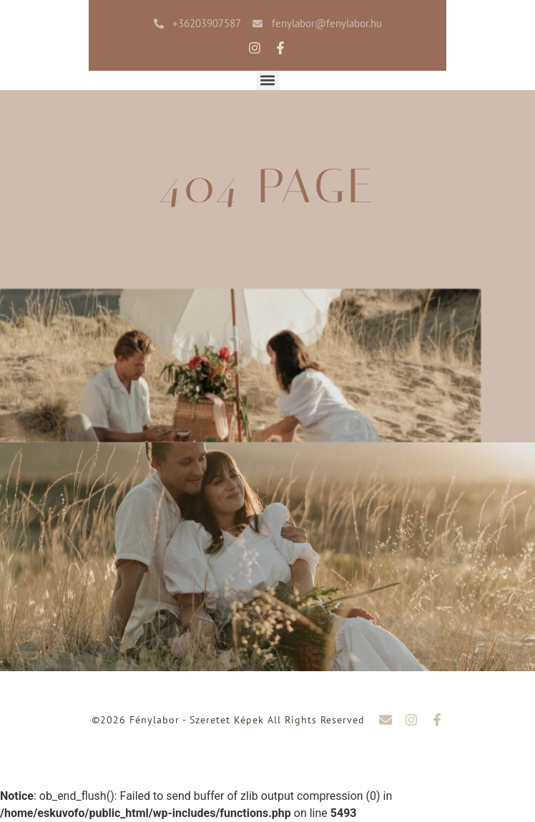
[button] (268, 80)
